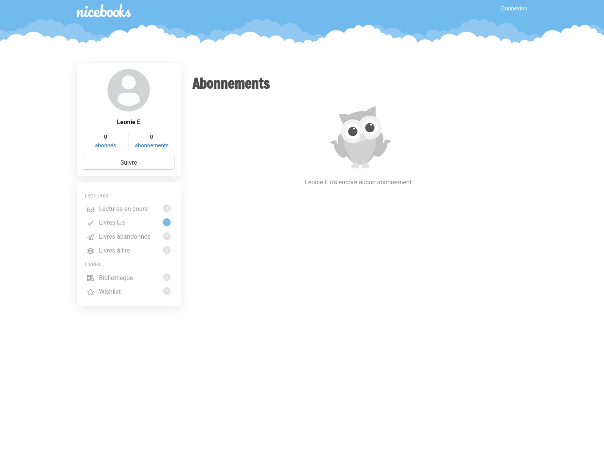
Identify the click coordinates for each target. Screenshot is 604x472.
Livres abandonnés (129, 236)
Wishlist (129, 291)
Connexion (514, 8)
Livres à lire (129, 250)
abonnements (152, 145)
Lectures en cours (129, 208)
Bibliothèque (129, 277)
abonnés (105, 145)
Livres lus (129, 222)
